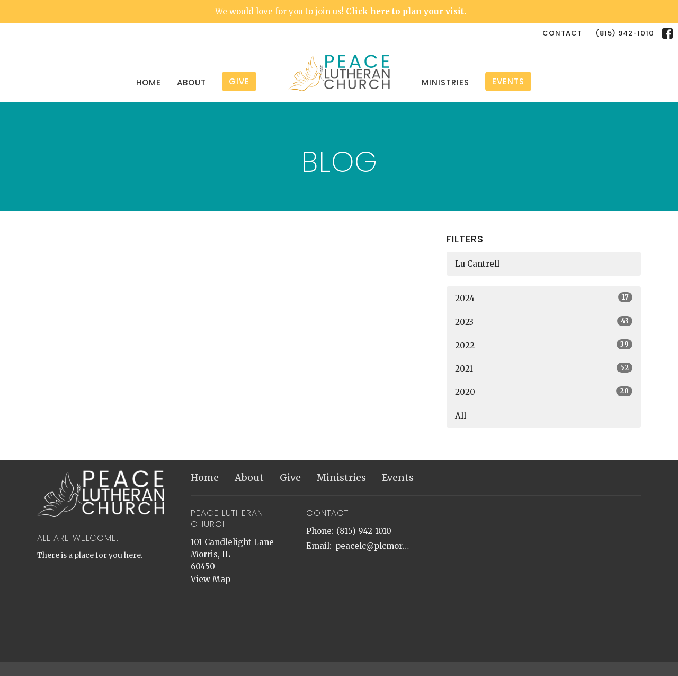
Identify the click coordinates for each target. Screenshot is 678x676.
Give (239, 81)
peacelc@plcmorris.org (373, 546)
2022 (543, 344)
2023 (543, 321)
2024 (543, 297)
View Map (210, 579)
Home (148, 82)
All (460, 416)
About (191, 82)
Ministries (445, 82)
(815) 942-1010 (624, 33)
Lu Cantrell (477, 264)
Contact (562, 33)
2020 (543, 391)
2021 (543, 368)
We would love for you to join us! (340, 11)
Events (508, 81)
